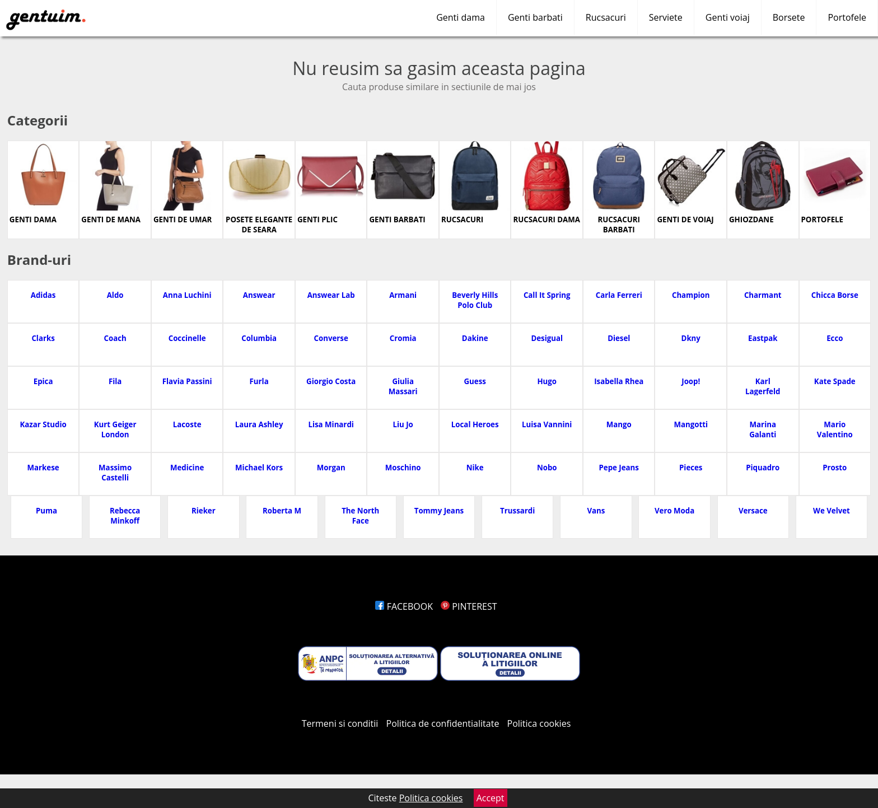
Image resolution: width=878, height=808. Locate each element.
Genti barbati (535, 17)
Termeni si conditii (340, 723)
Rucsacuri (606, 17)
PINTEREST (469, 606)
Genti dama (460, 17)
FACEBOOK (404, 606)
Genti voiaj (728, 17)
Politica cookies (539, 723)
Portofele (847, 17)
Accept (491, 798)
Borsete (789, 17)
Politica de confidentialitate (442, 723)
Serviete (666, 17)
